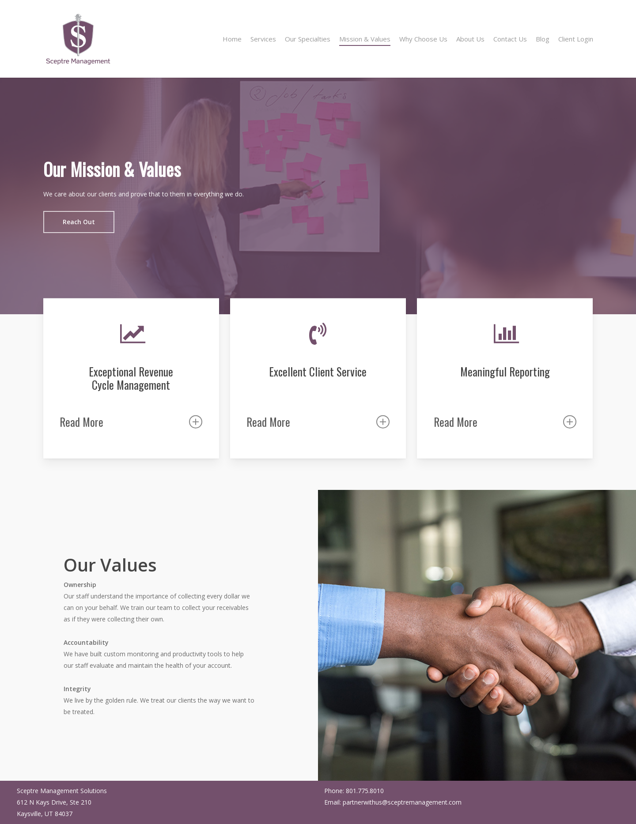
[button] (78, 222)
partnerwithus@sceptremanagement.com (402, 802)
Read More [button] (131, 422)
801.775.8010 (365, 790)
